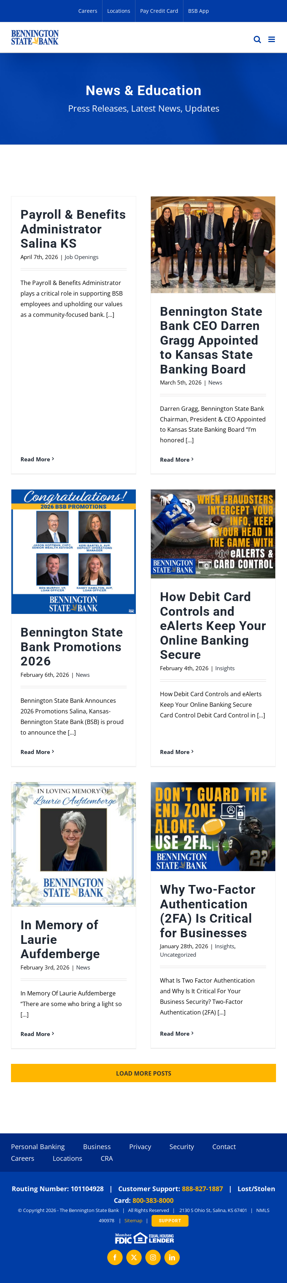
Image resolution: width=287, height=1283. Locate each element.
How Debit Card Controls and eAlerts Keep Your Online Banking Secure (213, 626)
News (215, 382)
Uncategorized (178, 954)
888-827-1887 (202, 1188)
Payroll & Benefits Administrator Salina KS (73, 229)
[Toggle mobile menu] (272, 39)
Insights (225, 668)
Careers (22, 1158)
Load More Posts (143, 1073)
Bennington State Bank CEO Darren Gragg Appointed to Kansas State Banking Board (211, 340)
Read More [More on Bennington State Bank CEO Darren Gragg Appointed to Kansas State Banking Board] (175, 459)
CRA (107, 1158)
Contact (224, 1146)
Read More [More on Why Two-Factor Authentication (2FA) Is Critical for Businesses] (175, 1033)
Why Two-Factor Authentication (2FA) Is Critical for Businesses (208, 911)
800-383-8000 (153, 1200)
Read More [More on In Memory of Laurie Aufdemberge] (35, 1034)
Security (181, 1146)
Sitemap (133, 1220)
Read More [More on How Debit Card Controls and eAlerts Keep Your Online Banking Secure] (175, 751)
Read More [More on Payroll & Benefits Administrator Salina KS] (35, 459)
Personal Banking (38, 1146)
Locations (67, 1158)
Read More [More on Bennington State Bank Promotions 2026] (35, 751)
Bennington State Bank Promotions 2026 (71, 646)
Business (97, 1146)
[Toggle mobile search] (257, 39)
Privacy (140, 1146)
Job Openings (81, 256)
